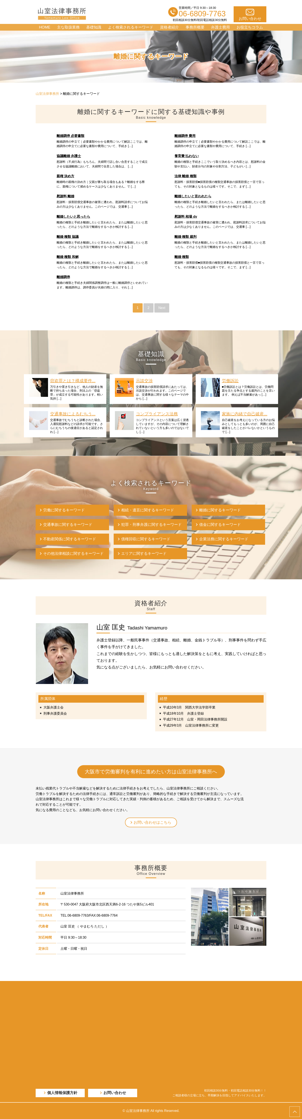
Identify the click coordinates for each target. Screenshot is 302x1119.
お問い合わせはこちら (152, 822)
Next (161, 308)
